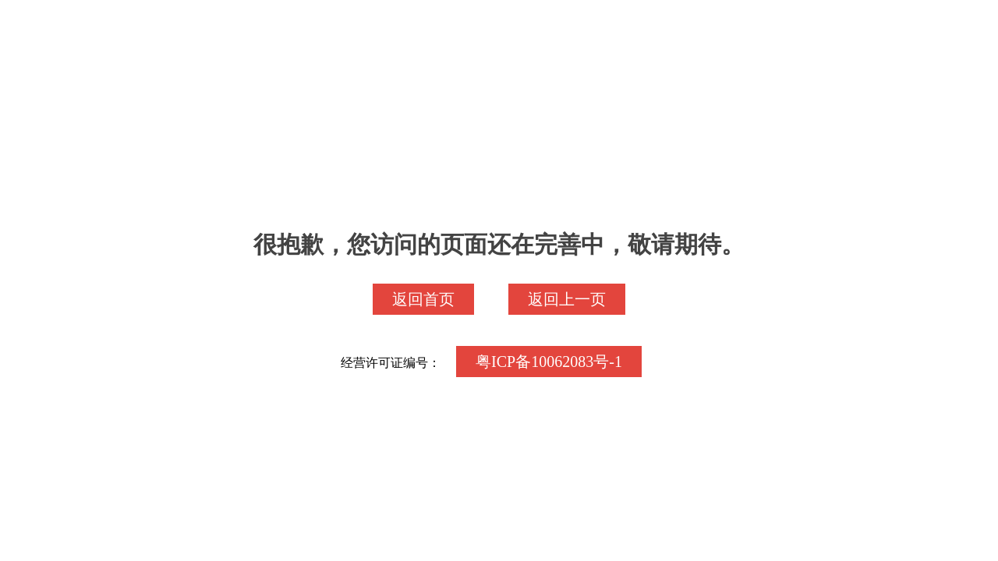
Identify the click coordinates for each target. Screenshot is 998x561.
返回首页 (423, 299)
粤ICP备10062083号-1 (549, 361)
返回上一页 (567, 299)
